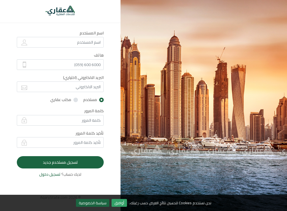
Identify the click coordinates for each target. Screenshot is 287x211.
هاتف (99, 55)
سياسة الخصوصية (93, 203)
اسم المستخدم (92, 33)
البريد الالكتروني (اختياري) (83, 77)
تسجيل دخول (50, 174)
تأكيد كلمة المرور (90, 133)
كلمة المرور (94, 111)
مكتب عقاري (60, 100)
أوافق (119, 203)
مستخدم (90, 100)
